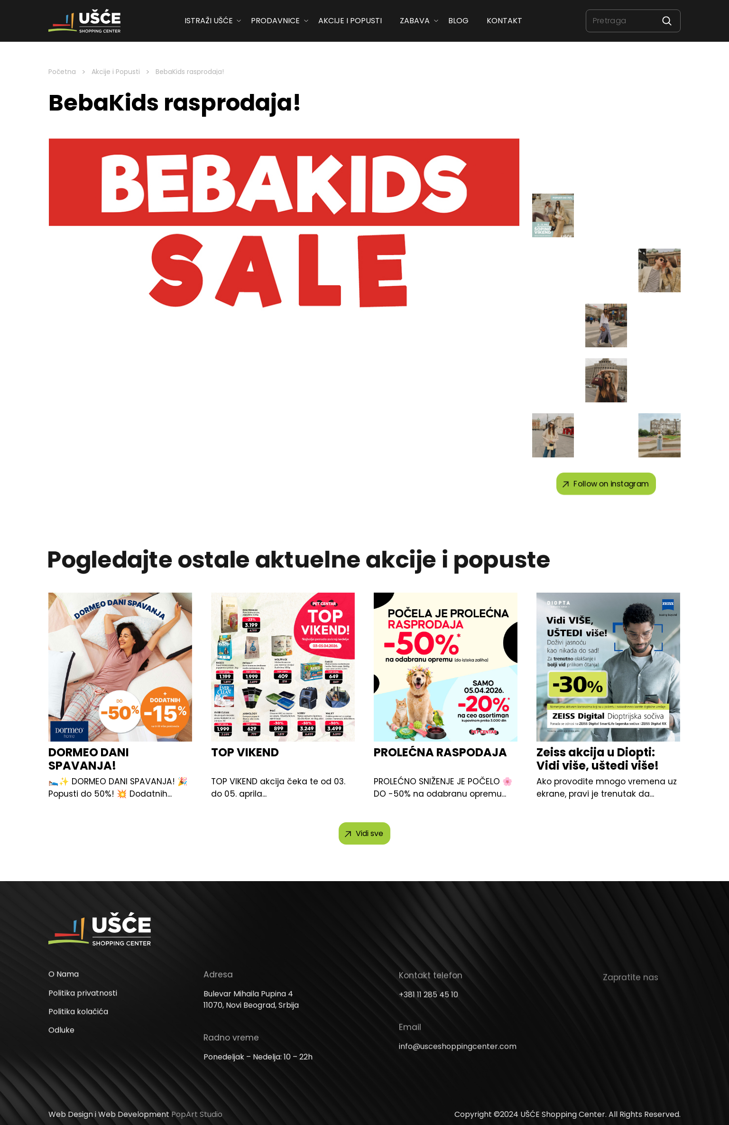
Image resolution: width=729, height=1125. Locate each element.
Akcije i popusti (349, 20)
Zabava (415, 20)
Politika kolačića (78, 1026)
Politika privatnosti (82, 1008)
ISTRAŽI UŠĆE (209, 20)
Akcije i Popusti (116, 71)
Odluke (61, 1045)
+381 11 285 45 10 (428, 1008)
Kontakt (504, 20)
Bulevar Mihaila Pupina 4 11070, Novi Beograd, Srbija (251, 1014)
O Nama (63, 989)
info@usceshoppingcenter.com (458, 1059)
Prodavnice (275, 20)
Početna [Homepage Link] (62, 71)
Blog (458, 20)
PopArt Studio (196, 1114)
